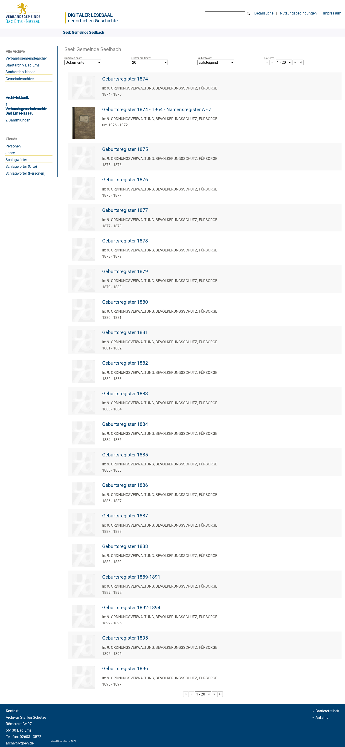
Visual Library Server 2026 (63, 741)
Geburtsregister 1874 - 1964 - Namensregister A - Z (157, 109)
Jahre (10, 153)
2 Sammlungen (18, 120)
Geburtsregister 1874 (125, 79)
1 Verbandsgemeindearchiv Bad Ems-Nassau (26, 108)
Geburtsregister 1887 (125, 516)
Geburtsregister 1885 (125, 455)
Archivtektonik (17, 97)
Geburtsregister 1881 (125, 332)
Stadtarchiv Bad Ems (23, 65)
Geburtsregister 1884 (125, 424)
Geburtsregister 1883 (125, 393)
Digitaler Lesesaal (90, 15)
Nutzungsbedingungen (298, 13)
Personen (13, 146)
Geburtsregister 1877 (125, 210)
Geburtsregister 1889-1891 (131, 577)
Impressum (332, 13)
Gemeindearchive (20, 79)
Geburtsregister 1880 (125, 302)
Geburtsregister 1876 (125, 179)
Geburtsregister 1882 (125, 363)
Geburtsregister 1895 (125, 638)
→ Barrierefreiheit (325, 711)
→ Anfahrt (319, 717)
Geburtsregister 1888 (125, 546)
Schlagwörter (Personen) (26, 173)
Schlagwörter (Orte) (21, 166)
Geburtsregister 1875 (125, 149)
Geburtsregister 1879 (125, 271)
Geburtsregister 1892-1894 (131, 607)
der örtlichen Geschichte (93, 20)
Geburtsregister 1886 (125, 485)
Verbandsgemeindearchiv (26, 58)
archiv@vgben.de (20, 743)
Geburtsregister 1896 (125, 668)
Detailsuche (263, 13)
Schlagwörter (16, 160)
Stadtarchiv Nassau (22, 72)
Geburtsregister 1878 (125, 241)
